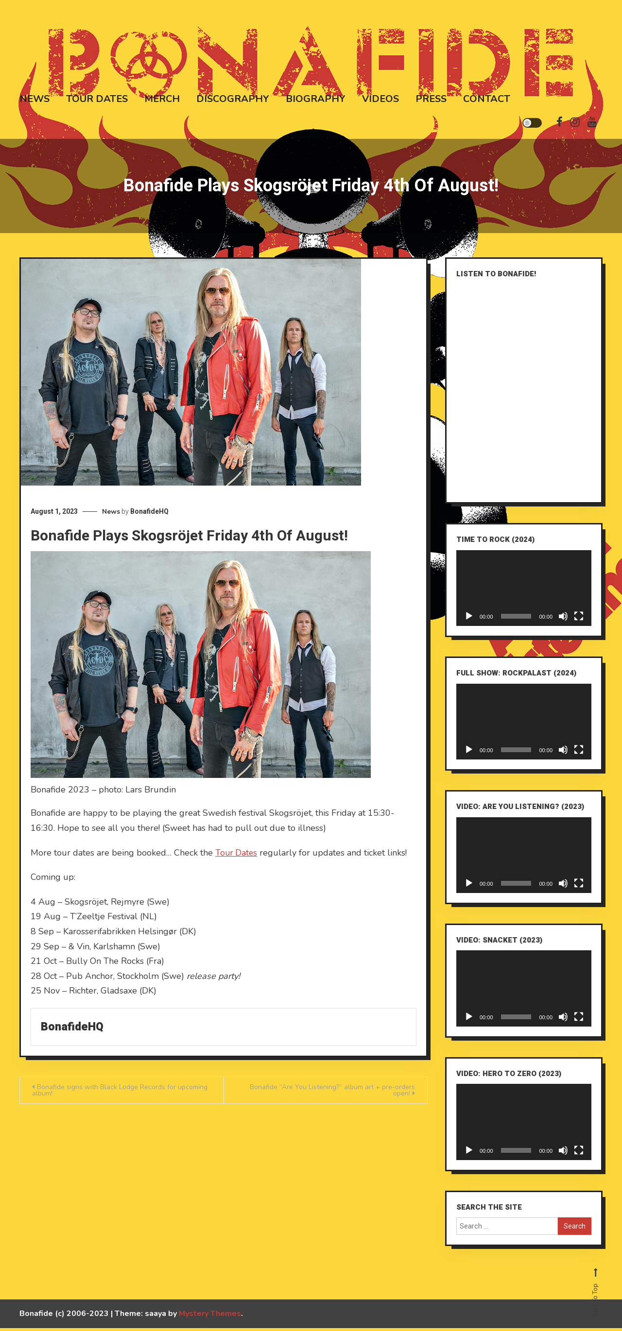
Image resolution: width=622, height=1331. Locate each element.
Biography (316, 97)
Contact (486, 97)
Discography (232, 97)
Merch (162, 97)
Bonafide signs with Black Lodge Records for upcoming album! (119, 1093)
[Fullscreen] (579, 619)
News (34, 97)
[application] (523, 591)
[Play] (469, 619)
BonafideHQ (149, 514)
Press (431, 97)
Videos (380, 97)
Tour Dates (97, 97)
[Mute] (563, 619)
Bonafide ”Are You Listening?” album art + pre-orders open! (332, 1093)
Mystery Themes (210, 1316)
